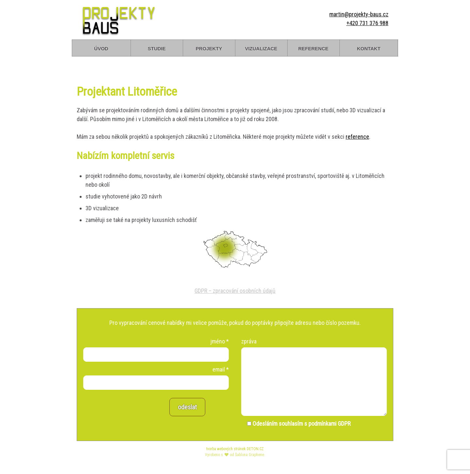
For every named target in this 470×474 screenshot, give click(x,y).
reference (313, 48)
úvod (101, 48)
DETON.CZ (255, 449)
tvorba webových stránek (226, 449)
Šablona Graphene (249, 454)
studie (156, 48)
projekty (209, 48)
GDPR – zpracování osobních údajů (235, 290)
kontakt (368, 48)
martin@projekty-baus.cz (358, 14)
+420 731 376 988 (367, 23)
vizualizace (261, 48)
